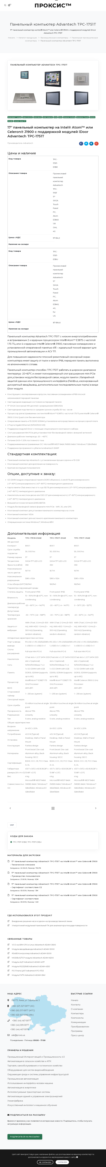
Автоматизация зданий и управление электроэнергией (34, 1096)
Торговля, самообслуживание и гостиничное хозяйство (34, 1065)
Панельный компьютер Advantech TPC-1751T (61, 41)
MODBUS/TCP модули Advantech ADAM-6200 (33, 958)
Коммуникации (78, 1022)
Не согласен (45, 1162)
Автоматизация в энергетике (21, 1087)
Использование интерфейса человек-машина (30, 1083)
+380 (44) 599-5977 (19, 1025)
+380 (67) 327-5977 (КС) (22, 1006)
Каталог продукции (28, 38)
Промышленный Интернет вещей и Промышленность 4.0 (36, 1057)
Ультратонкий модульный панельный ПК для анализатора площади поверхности (49, 925)
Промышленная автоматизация (23, 1079)
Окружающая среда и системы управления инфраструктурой (38, 1074)
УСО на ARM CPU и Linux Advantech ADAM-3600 (34, 945)
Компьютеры (77, 1013)
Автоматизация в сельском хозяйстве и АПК (29, 1061)
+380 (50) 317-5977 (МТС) (22, 1010)
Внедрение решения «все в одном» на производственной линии (42, 921)
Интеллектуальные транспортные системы (28, 1092)
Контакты (75, 1004)
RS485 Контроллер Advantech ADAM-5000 (31, 953)
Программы (76, 1031)
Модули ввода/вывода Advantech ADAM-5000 (33, 949)
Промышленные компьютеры (54, 38)
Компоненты (77, 1018)
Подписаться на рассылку (25, 1137)
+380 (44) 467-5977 (21, 1020)
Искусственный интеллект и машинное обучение (32, 1105)
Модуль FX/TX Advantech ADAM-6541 (28, 975)
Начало (11, 38)
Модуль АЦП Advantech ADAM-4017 (28, 962)
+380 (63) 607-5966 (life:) (22, 1015)
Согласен (62, 1162)
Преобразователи (80, 1026)
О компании (77, 1009)
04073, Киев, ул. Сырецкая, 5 (25, 1000)
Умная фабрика (15, 1101)
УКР (12, 825)
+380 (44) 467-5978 (19, 1029)
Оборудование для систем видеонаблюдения (30, 1070)
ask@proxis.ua (18, 1035)
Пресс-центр (77, 1035)
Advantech (28, 143)
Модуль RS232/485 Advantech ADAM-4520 (31, 966)
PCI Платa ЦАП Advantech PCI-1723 (28, 971)
